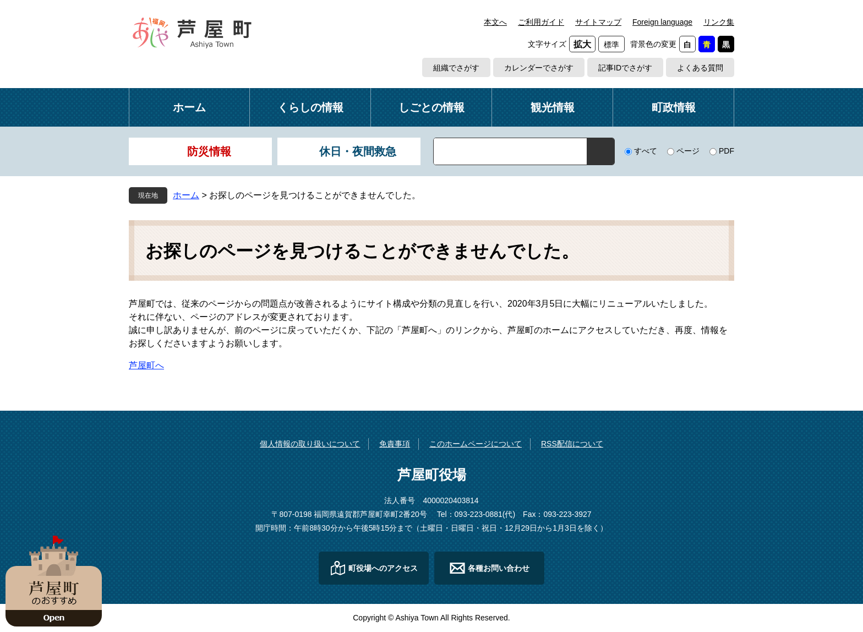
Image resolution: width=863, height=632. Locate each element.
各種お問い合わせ (498, 568)
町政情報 (674, 107)
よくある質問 (700, 67)
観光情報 (553, 107)
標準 (611, 44)
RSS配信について (572, 443)
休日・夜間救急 (357, 151)
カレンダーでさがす (538, 67)
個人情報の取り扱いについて (310, 443)
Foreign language (662, 22)
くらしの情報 (310, 107)
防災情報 (209, 151)
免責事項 (394, 443)
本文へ (495, 22)
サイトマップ (598, 22)
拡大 (582, 44)
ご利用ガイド (541, 22)
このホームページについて (475, 443)
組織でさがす (456, 67)
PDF (726, 150)
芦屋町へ (146, 365)
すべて (645, 150)
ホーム (189, 107)
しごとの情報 (431, 107)
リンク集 (718, 22)
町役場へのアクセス (383, 568)
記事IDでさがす (625, 67)
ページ (688, 150)
